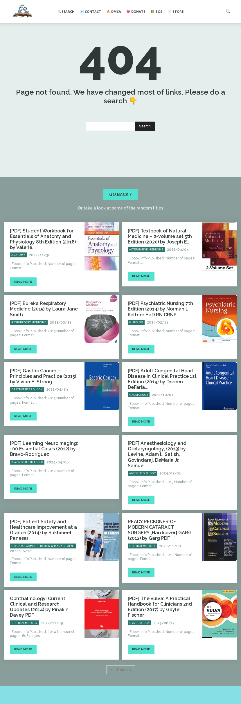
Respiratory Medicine (28, 343)
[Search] (145, 156)
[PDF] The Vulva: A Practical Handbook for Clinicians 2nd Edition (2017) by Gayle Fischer (158, 609)
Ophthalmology (142, 547)
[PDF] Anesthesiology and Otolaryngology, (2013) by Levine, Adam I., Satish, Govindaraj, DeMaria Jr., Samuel (161, 468)
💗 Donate (135, 11)
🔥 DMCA (113, 11)
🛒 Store (176, 11)
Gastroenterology (26, 412)
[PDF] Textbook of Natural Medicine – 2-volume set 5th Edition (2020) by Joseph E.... (156, 266)
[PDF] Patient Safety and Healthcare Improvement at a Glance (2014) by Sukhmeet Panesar (39, 538)
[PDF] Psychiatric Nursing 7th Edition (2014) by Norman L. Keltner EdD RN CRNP (156, 335)
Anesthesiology (142, 482)
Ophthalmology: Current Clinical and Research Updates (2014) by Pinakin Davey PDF (42, 609)
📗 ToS (156, 11)
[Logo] (22, 12)
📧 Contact (90, 11)
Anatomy (18, 282)
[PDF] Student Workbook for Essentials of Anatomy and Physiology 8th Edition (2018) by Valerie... (41, 268)
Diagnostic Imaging (27, 477)
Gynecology (139, 622)
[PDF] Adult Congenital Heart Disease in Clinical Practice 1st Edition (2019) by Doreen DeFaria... (161, 400)
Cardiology (138, 412)
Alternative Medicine (146, 278)
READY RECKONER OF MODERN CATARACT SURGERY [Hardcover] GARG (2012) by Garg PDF (160, 535)
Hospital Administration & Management (43, 552)
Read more (23, 309)
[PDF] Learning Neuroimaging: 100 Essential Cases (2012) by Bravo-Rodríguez (44, 465)
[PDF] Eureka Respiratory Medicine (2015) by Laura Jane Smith (44, 333)
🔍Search (66, 11)
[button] (228, 12)
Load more (120, 668)
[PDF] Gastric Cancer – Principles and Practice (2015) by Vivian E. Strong (42, 400)
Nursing (136, 347)
